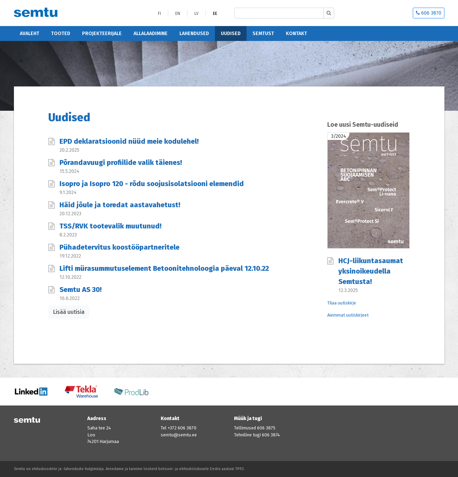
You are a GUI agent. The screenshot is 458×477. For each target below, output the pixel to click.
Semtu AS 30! (80, 289)
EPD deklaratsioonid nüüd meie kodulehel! (129, 141)
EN (177, 13)
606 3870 (428, 13)
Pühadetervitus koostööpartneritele (119, 247)
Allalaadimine (151, 33)
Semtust (263, 33)
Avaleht (29, 33)
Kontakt (296, 33)
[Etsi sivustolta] (279, 13)
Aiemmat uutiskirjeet (348, 315)
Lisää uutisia (69, 312)
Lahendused (194, 33)
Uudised (231, 33)
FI (159, 13)
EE (215, 13)
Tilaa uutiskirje (341, 303)
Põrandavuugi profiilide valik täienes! (120, 162)
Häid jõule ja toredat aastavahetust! (119, 205)
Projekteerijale (102, 33)
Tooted (60, 33)
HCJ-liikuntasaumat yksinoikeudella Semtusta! (370, 271)
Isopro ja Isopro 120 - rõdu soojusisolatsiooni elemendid (151, 183)
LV (196, 13)
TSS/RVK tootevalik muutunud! (110, 226)
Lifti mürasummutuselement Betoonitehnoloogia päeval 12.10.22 (164, 268)
